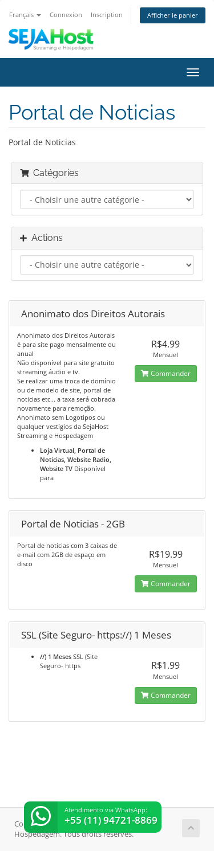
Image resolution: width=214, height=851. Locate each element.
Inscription (107, 14)
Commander (166, 373)
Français (25, 14)
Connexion (66, 14)
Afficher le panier (172, 15)
